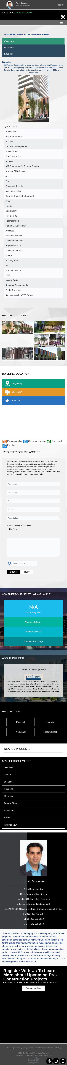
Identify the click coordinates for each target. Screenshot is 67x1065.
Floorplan (50, 722)
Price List (20, 722)
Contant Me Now (33, 988)
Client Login (48, 1048)
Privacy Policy (21, 1048)
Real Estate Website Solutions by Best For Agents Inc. (33, 1055)
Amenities (12, 400)
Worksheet (21, 732)
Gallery (7, 775)
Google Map (12, 383)
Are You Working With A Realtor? (20, 525)
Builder (7, 818)
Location (8, 53)
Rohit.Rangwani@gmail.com (33, 894)
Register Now (10, 825)
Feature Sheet (50, 732)
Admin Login (10, 1048)
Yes (17, 529)
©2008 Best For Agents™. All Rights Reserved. (33, 1053)
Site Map (58, 1048)
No (10, 529)
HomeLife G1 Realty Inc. (33, 899)
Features (9, 47)
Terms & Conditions (35, 1048)
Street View (13, 392)
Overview (9, 41)
